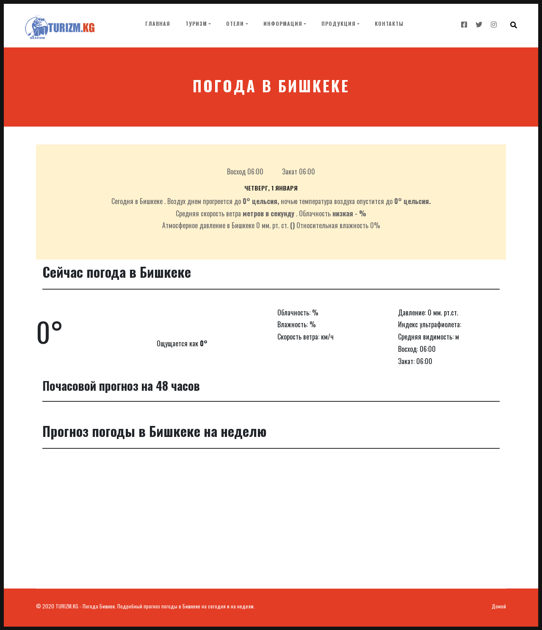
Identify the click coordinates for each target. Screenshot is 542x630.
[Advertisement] (271, 525)
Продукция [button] (338, 23)
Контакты (389, 23)
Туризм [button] (196, 23)
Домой (499, 606)
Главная (159, 23)
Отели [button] (235, 23)
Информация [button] (282, 23)
